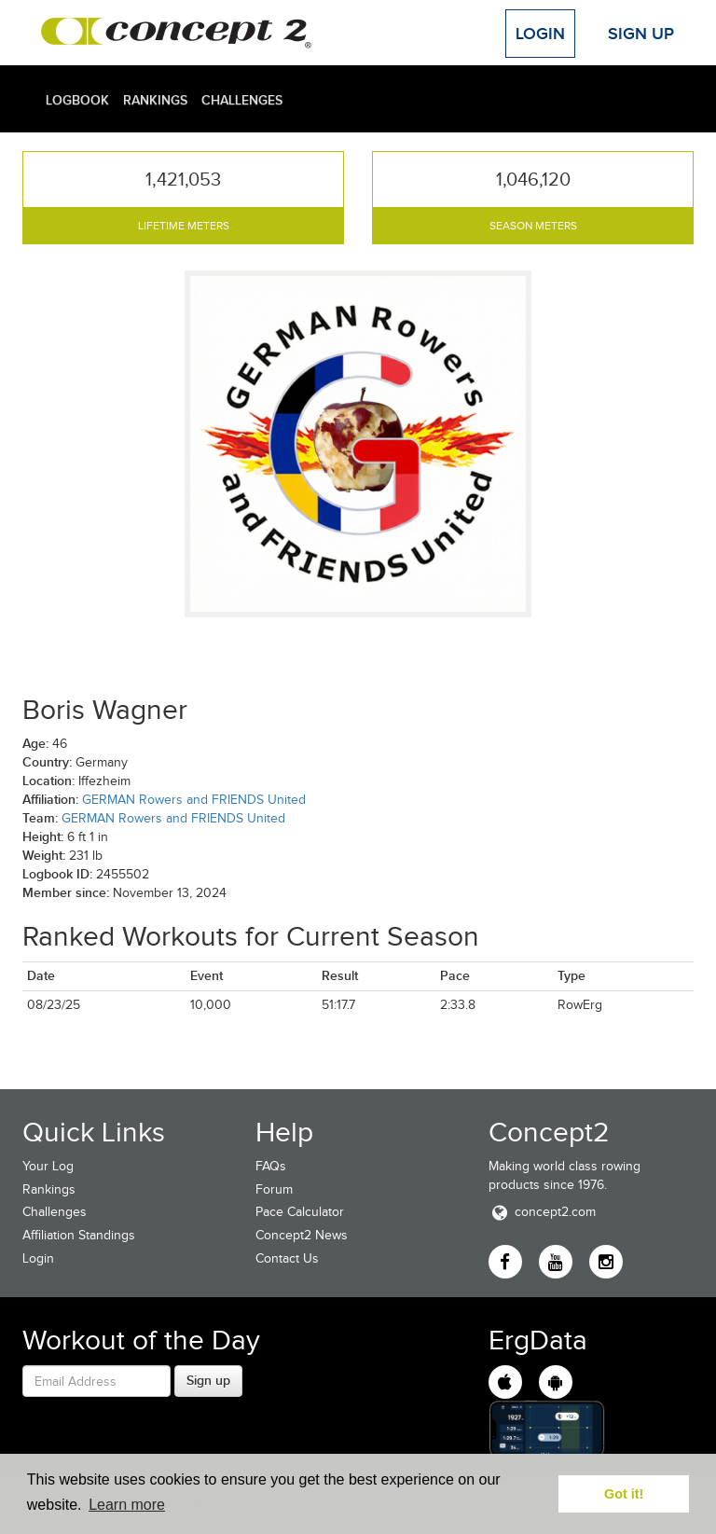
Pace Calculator (299, 1212)
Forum (274, 1189)
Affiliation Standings (78, 1235)
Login (540, 33)
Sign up (208, 1380)
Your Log (48, 1166)
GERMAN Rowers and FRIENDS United (194, 800)
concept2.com (542, 1212)
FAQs (270, 1166)
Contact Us (287, 1258)
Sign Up (641, 33)
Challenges (241, 99)
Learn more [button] (127, 1505)
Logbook (77, 99)
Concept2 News (301, 1235)
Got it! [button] (623, 1493)
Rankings (155, 99)
